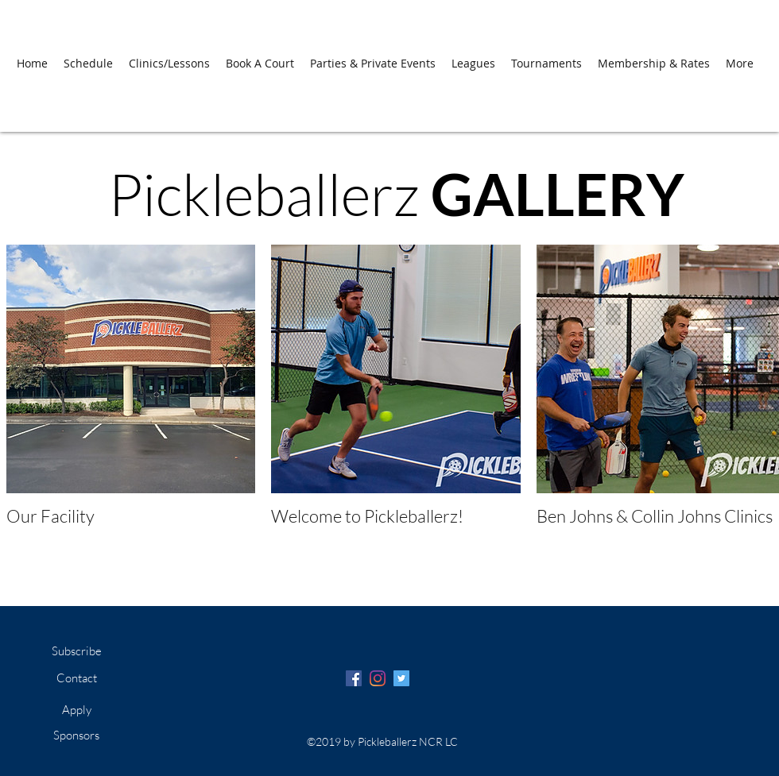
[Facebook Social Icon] (354, 678)
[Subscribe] (76, 651)
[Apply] (76, 710)
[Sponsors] (76, 735)
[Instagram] (378, 678)
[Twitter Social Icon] (401, 678)
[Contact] (76, 678)
